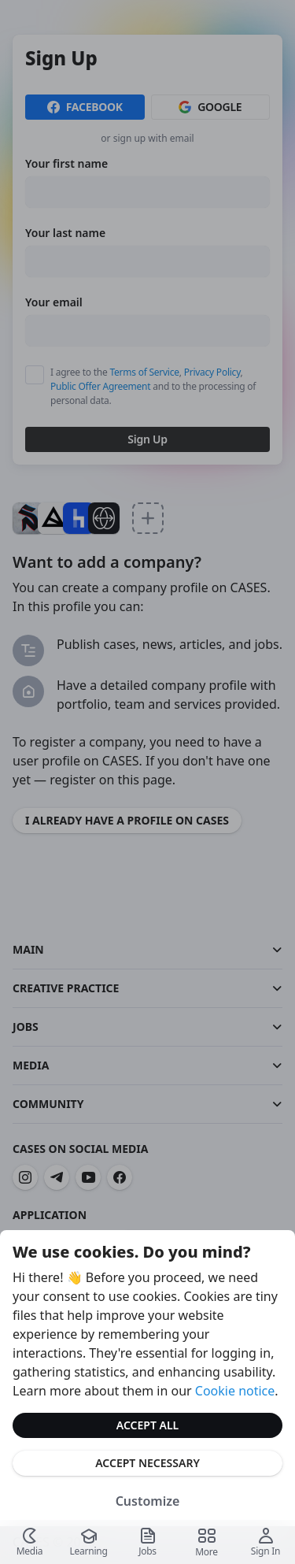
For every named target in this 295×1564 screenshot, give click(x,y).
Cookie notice (235, 1390)
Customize (148, 1501)
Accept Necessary (147, 1462)
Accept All (147, 1425)
